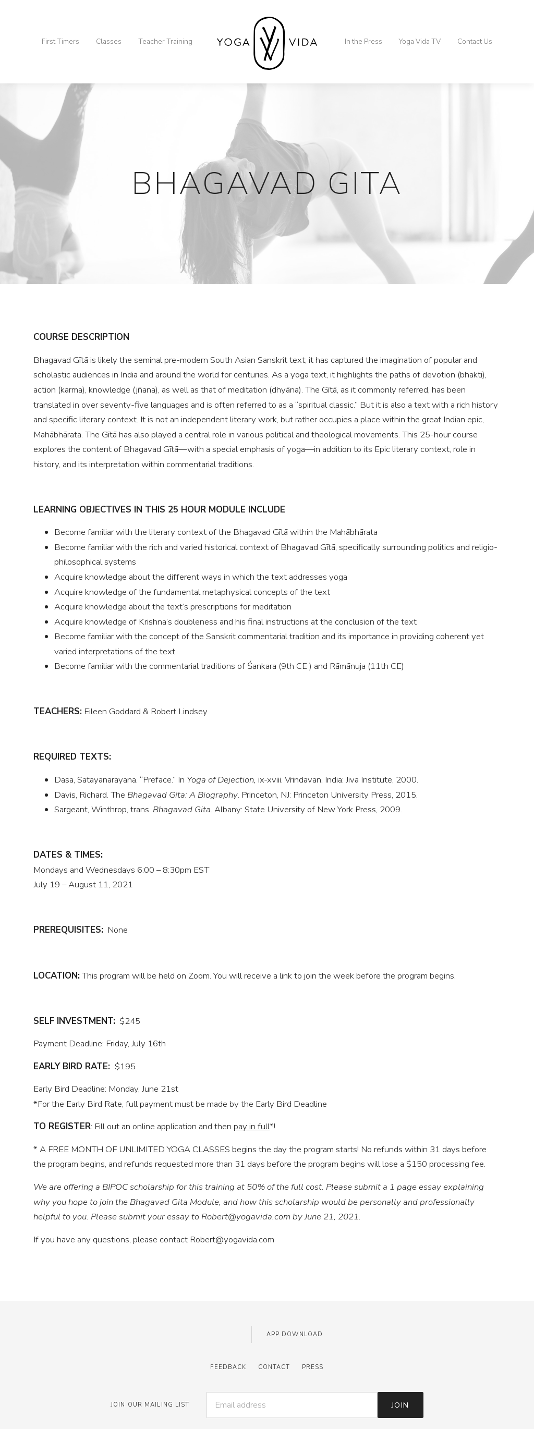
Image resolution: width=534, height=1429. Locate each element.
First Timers (60, 41)
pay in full (252, 1126)
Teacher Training (165, 41)
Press (313, 1367)
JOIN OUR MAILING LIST (150, 1405)
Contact (274, 1367)
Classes (109, 41)
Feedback (228, 1367)
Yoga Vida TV (420, 41)
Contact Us (474, 41)
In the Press (363, 41)
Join (400, 1405)
